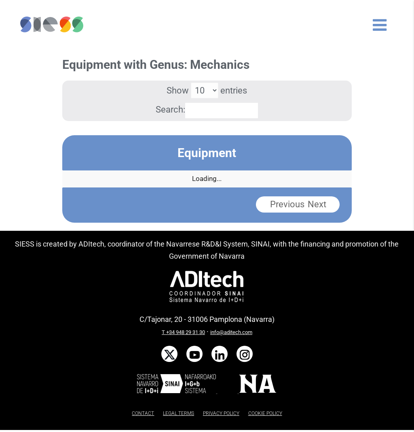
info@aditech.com (231, 332)
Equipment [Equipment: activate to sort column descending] (206, 153)
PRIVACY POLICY (221, 413)
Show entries (207, 90)
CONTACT (143, 413)
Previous (287, 204)
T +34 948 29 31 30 (183, 332)
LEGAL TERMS (178, 413)
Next (317, 204)
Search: (207, 109)
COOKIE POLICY (265, 413)
